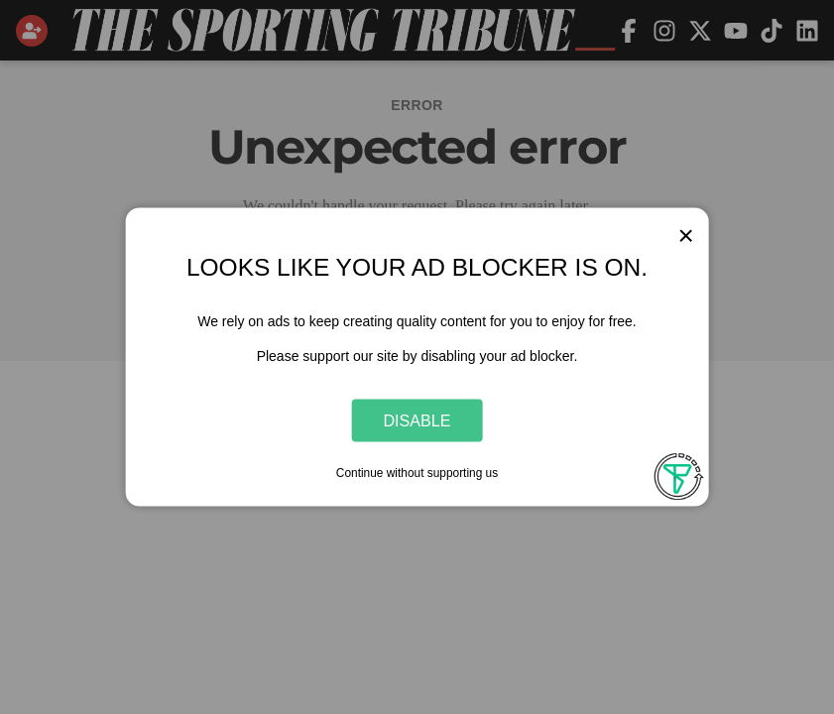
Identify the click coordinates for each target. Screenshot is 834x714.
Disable (417, 419)
